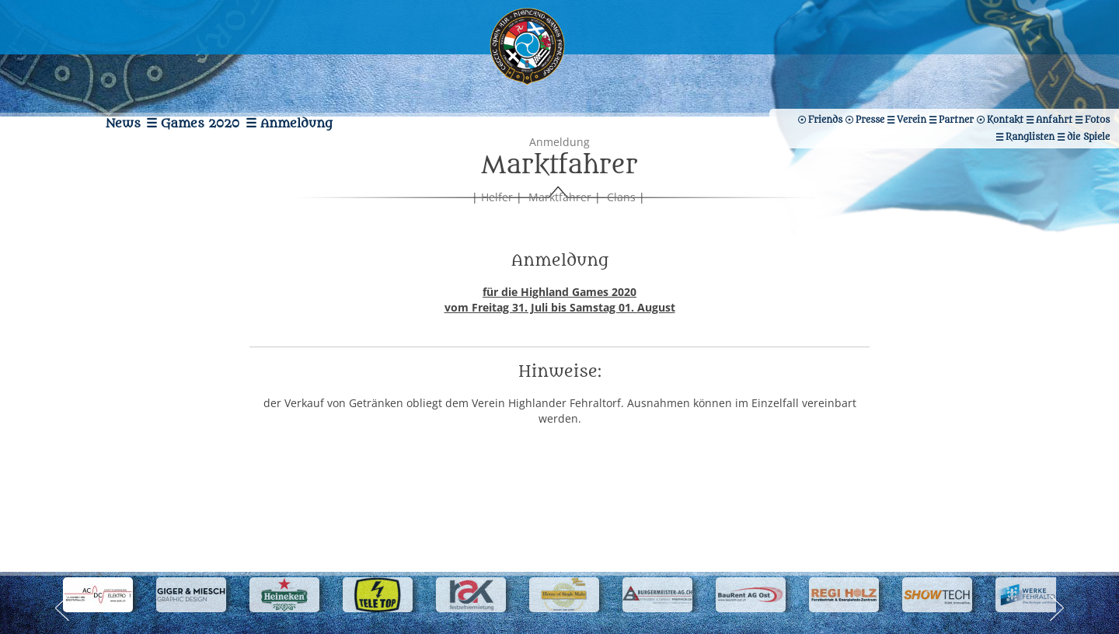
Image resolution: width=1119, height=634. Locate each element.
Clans (621, 244)
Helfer (497, 244)
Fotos (1089, 66)
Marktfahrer (559, 244)
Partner (899, 66)
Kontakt (964, 66)
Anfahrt (1030, 66)
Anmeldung (336, 74)
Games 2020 (198, 74)
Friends (1026, 83)
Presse (1087, 83)
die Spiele (958, 83)
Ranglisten (883, 83)
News (79, 74)
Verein (838, 66)
